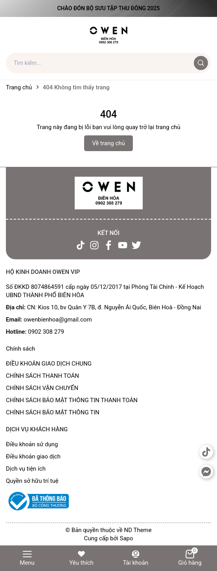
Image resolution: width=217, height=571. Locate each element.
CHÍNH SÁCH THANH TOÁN (42, 375)
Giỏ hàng (189, 557)
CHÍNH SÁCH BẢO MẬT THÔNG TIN (52, 412)
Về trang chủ (108, 143)
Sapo (126, 538)
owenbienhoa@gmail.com (58, 319)
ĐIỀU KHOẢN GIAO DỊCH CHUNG (49, 363)
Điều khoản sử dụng (32, 444)
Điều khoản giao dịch (33, 456)
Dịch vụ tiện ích (26, 468)
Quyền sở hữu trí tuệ (32, 480)
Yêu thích (81, 557)
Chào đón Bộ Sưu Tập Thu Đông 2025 (108, 8)
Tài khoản (136, 557)
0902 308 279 (46, 331)
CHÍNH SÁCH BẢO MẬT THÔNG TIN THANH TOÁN (72, 400)
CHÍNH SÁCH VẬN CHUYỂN (42, 388)
